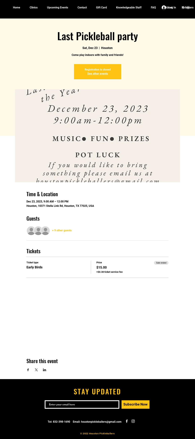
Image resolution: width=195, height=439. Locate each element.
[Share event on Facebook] (28, 369)
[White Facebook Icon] (183, 7)
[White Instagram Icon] (188, 7)
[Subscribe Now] (135, 404)
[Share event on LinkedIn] (44, 369)
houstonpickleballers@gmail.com (101, 421)
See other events (97, 73)
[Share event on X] (36, 369)
